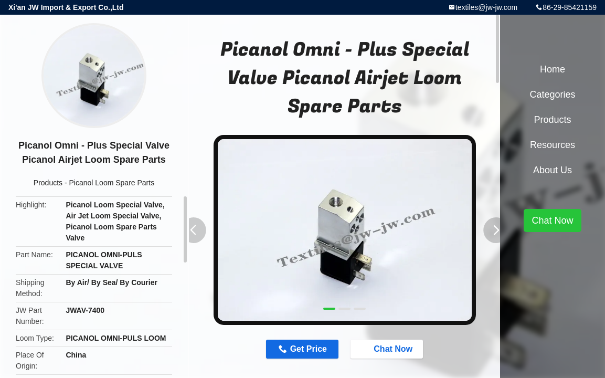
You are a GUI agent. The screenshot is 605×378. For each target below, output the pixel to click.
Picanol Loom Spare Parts (112, 182)
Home (552, 69)
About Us (552, 170)
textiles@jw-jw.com (486, 7)
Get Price (308, 348)
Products (48, 182)
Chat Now (387, 348)
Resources (552, 145)
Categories (552, 94)
